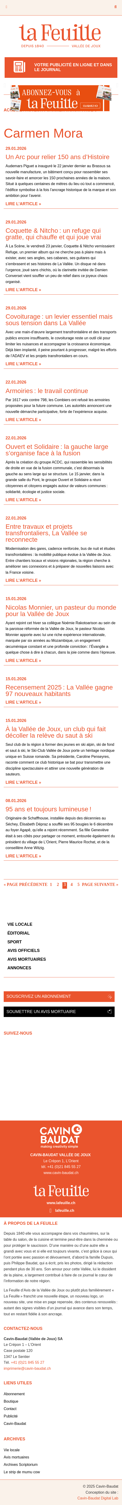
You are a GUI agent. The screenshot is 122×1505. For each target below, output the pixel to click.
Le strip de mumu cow (22, 1472)
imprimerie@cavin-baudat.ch (27, 1368)
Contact (10, 1409)
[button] (5, 85)
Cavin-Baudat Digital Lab (97, 1498)
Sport (14, 942)
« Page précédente (26, 884)
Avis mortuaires (26, 959)
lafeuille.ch (64, 1210)
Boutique (11, 1401)
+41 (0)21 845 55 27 (27, 1362)
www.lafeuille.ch (61, 1203)
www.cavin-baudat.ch (60, 1173)
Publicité (11, 1416)
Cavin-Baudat (15, 1424)
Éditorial (18, 933)
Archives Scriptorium (21, 1465)
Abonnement (14, 1394)
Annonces (19, 968)
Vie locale (19, 924)
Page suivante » (100, 884)
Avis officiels (23, 950)
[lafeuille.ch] (50, 1210)
